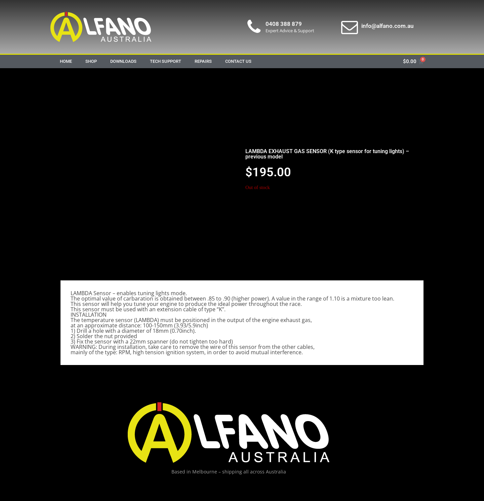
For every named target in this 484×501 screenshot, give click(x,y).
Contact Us (238, 61)
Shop (91, 61)
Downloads (123, 61)
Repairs (203, 61)
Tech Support (165, 61)
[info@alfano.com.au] (349, 26)
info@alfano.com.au (387, 25)
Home (66, 61)
